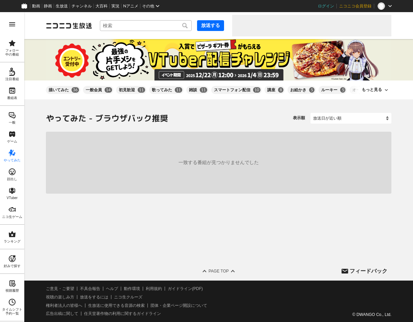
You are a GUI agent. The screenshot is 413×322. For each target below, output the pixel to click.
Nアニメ (130, 6)
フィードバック (368, 270)
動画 (36, 6)
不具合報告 (90, 289)
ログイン (326, 6)
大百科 (101, 6)
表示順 (299, 118)
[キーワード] (146, 25)
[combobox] (146, 25)
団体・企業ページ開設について (178, 305)
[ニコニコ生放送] (69, 26)
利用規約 (154, 289)
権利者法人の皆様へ (64, 305)
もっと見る (372, 89)
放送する (210, 25)
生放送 (62, 6)
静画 (48, 6)
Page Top (219, 271)
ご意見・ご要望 (60, 288)
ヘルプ (112, 289)
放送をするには (94, 297)
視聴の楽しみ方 (60, 297)
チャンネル (82, 6)
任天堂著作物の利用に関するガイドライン (122, 314)
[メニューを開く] (12, 24)
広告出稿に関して (62, 313)
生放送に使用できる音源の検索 (116, 305)
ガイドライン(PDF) (185, 289)
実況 (115, 6)
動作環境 (132, 289)
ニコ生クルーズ (128, 297)
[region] (12, 167)
